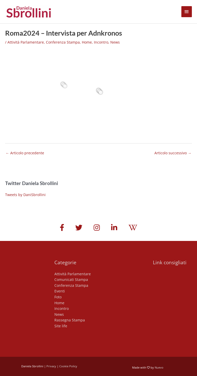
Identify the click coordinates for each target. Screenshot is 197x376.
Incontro (101, 42)
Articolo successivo (172, 152)
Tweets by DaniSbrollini (25, 194)
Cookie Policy (68, 366)
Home (87, 42)
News (115, 42)
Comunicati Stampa (71, 279)
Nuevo (159, 367)
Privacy (51, 366)
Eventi (59, 291)
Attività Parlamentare (25, 42)
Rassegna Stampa (69, 320)
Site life (60, 325)
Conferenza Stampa (63, 42)
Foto (58, 296)
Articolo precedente (25, 152)
